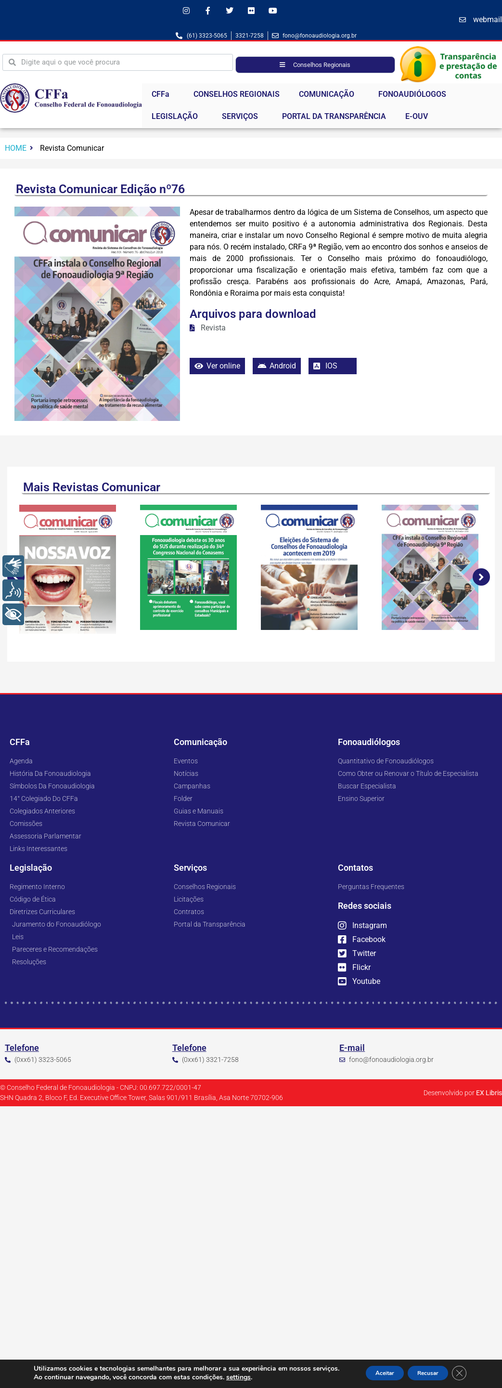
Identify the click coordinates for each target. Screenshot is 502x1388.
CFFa (163, 97)
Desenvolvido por (463, 1096)
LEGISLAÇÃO (177, 119)
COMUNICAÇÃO (329, 97)
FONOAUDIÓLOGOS (414, 97)
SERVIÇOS (242, 119)
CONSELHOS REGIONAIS (236, 97)
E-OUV (416, 119)
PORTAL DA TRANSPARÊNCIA (334, 119)
